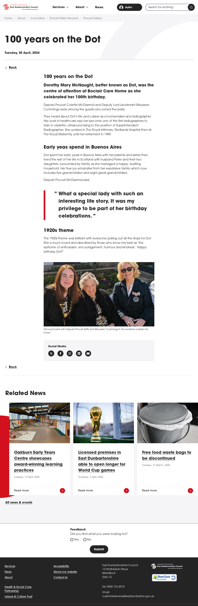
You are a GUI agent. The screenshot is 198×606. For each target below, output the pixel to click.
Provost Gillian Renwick (64, 18)
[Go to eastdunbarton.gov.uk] (20, 7)
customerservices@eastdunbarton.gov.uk (128, 596)
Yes (76, 539)
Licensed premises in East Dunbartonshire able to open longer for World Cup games (101, 462)
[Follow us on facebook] (60, 353)
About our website (65, 572)
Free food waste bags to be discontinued (166, 456)
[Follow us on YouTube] (88, 353)
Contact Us (61, 577)
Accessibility (61, 566)
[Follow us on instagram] (70, 353)
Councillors (37, 18)
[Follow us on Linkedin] (79, 353)
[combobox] (170, 7)
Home (8, 18)
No (89, 539)
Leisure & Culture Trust (18, 597)
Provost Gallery (92, 18)
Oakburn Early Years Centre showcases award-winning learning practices (38, 462)
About (21, 18)
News (100, 7)
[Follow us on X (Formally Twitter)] (51, 353)
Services (10, 566)
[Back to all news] (11, 67)
